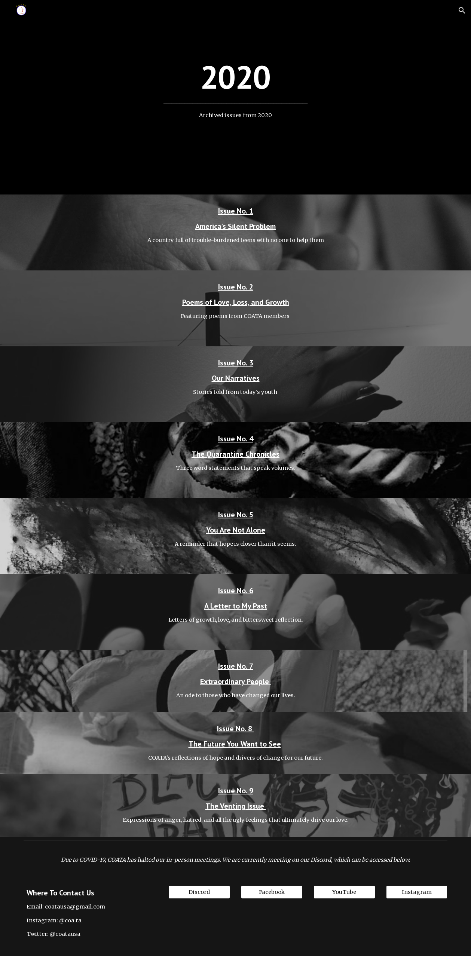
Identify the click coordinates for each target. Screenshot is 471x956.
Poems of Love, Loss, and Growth (235, 302)
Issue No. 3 (235, 363)
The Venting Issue (235, 806)
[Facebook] (271, 892)
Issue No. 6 (235, 590)
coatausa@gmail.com (75, 906)
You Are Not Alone (235, 530)
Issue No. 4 (235, 439)
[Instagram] (416, 892)
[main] (235, 97)
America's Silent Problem (235, 226)
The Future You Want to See (235, 744)
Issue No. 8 (235, 728)
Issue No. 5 (235, 515)
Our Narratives (236, 378)
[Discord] (199, 892)
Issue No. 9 (235, 791)
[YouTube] (344, 892)
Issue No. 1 (235, 211)
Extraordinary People (235, 681)
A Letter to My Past (235, 606)
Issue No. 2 (235, 287)
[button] (462, 10)
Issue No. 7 (235, 666)
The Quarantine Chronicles (235, 454)
